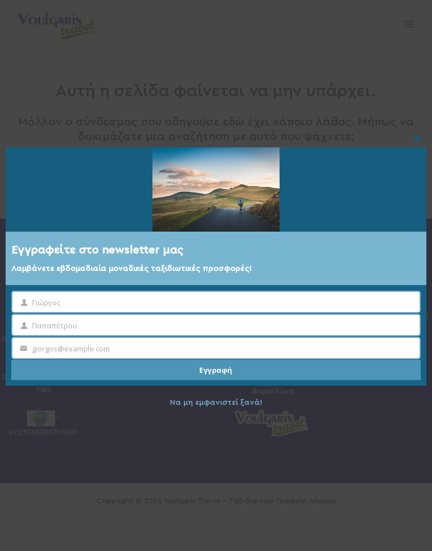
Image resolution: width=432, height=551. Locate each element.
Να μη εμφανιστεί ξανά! (216, 403)
